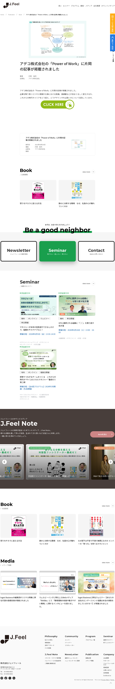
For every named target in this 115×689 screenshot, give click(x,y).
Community (71, 636)
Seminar (57, 251)
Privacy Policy (105, 679)
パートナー (68, 642)
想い (60, 6)
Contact (96, 251)
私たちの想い (49, 639)
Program (91, 636)
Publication (11, 15)
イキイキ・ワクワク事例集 (53, 657)
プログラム (75, 6)
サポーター (106, 660)
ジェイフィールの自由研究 (53, 660)
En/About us (107, 675)
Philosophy (51, 636)
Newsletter (18, 251)
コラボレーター (69, 645)
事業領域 (47, 642)
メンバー (67, 639)
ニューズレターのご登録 (72, 660)
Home (2, 15)
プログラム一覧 (90, 639)
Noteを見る (102, 434)
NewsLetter (71, 654)
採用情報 (106, 672)
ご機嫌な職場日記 (50, 663)
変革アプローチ (49, 645)
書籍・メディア (86, 6)
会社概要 (96, 6)
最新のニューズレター (71, 657)
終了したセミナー (108, 642)
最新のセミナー (108, 639)
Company (108, 654)
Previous (4, 462)
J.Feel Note (51, 654)
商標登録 (106, 667)
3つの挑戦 (48, 647)
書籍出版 (88, 657)
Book (20, 15)
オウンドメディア (108, 6)
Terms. (113, 679)
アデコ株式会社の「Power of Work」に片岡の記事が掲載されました (47, 15)
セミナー (66, 6)
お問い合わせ (107, 669)
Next (110, 462)
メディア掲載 (90, 660)
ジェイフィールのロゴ (108, 663)
